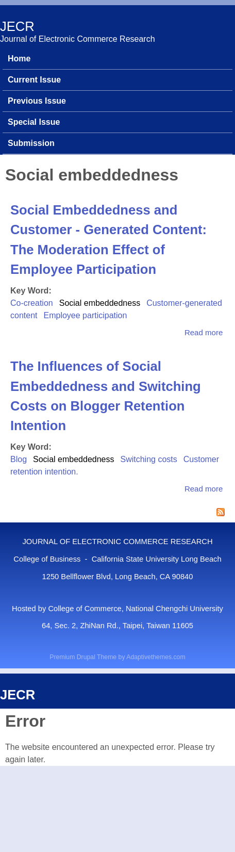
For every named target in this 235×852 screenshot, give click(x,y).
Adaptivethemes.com (155, 657)
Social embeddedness (99, 303)
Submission (31, 143)
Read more (203, 332)
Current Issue (34, 79)
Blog (18, 459)
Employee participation (85, 315)
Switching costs (148, 459)
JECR (17, 26)
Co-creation (31, 303)
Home (19, 58)
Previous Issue (37, 100)
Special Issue (34, 122)
